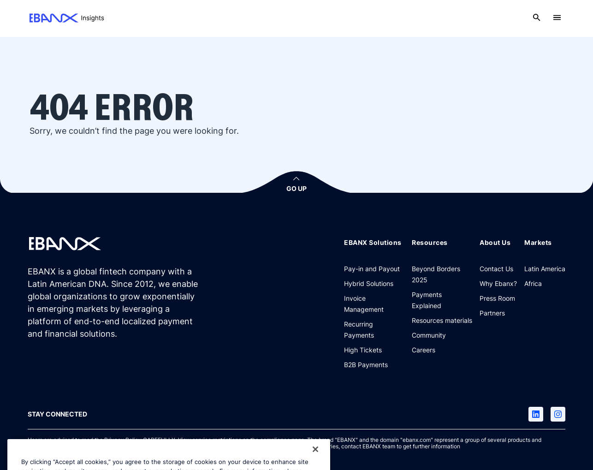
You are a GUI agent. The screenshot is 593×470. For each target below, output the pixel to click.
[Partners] (492, 312)
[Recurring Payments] (374, 329)
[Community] (429, 334)
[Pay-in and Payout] (372, 268)
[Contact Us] (496, 268)
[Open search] (536, 17)
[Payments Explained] (442, 300)
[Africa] (533, 283)
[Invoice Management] (374, 303)
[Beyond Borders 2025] (442, 274)
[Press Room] (497, 297)
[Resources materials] (442, 320)
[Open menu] (557, 17)
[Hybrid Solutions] (368, 283)
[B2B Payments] (366, 364)
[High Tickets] (363, 349)
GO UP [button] (296, 188)
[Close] (315, 456)
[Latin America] (544, 268)
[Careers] (423, 349)
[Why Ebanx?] (498, 283)
